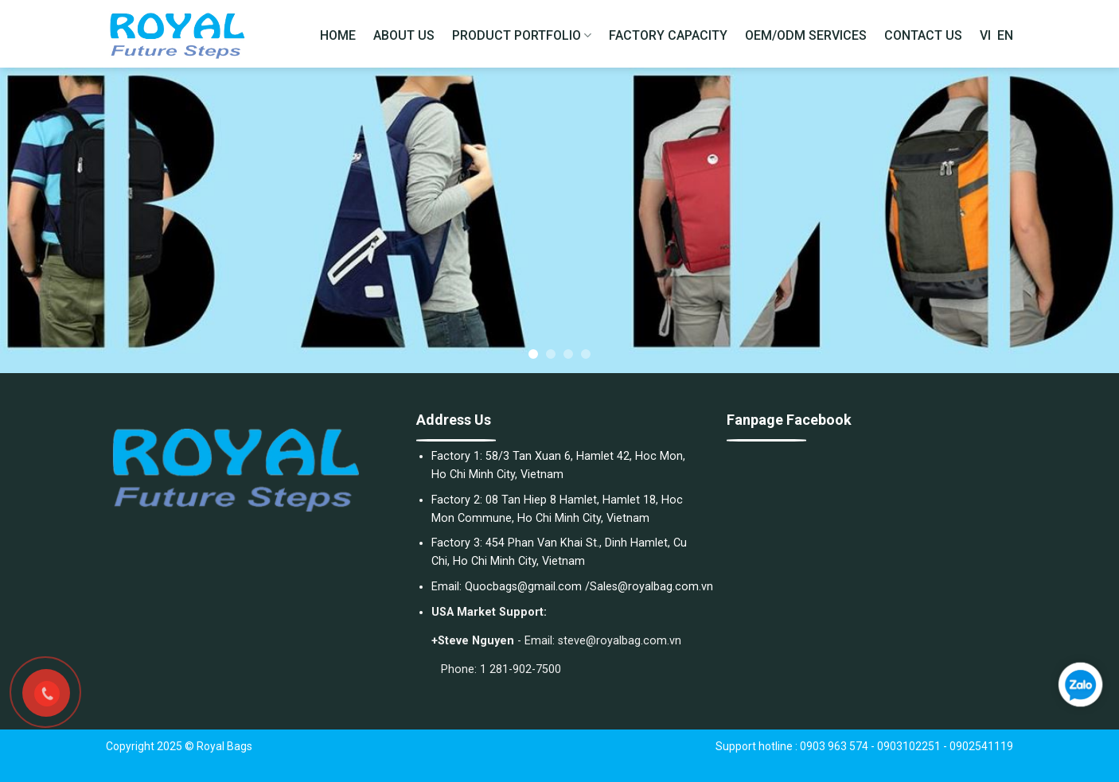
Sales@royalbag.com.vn (651, 586)
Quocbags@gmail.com (523, 586)
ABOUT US (404, 35)
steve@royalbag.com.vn (619, 641)
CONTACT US (923, 35)
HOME (338, 35)
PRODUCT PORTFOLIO (521, 36)
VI (985, 35)
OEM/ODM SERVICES (806, 35)
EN (1005, 35)
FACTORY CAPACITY (668, 35)
